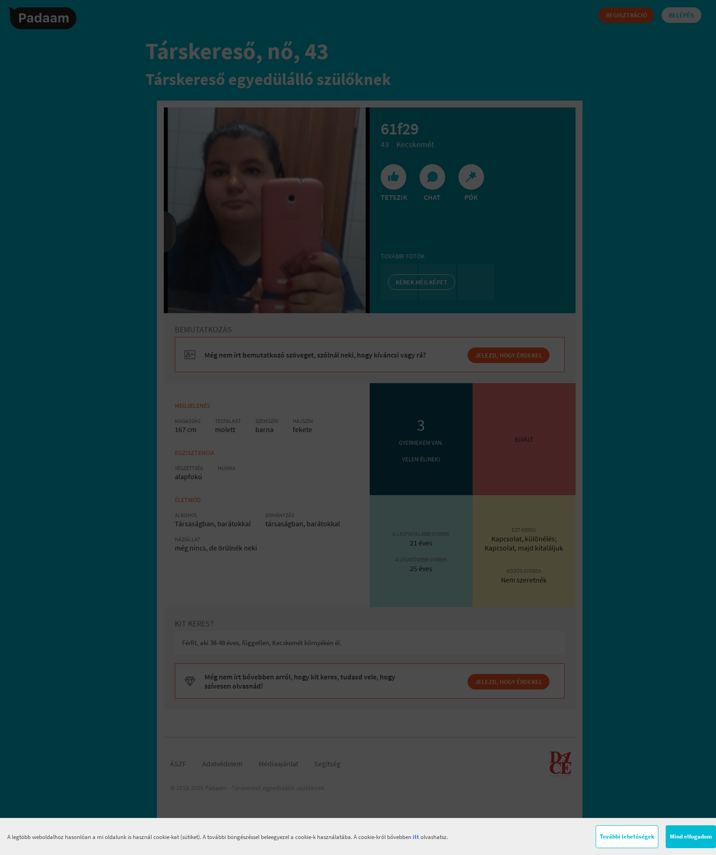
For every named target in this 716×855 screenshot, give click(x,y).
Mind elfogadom (691, 836)
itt (416, 837)
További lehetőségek (627, 836)
